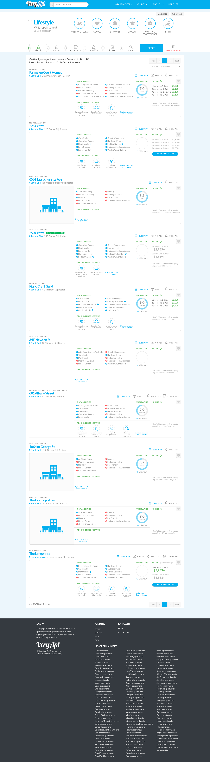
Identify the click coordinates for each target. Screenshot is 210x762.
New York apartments (134, 744)
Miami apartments (133, 715)
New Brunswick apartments (136, 735)
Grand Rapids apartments (105, 756)
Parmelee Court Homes (45, 72)
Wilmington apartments (166, 744)
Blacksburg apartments (104, 674)
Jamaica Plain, (37, 129)
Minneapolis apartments (135, 721)
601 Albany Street (41, 393)
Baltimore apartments (103, 665)
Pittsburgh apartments (165, 651)
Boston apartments (102, 683)
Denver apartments (102, 733)
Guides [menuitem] (142, 4)
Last (177, 61)
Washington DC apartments (167, 735)
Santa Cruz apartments (166, 689)
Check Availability (165, 154)
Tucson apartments (164, 724)
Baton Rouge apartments (104, 668)
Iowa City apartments (134, 671)
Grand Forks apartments (104, 753)
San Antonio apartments (166, 677)
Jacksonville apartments (135, 680)
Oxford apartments (133, 750)
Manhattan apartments (135, 709)
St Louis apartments (164, 706)
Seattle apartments (164, 692)
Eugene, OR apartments (104, 747)
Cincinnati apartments (103, 706)
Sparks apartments (164, 697)
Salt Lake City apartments (167, 674)
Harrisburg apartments (135, 656)
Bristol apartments (102, 689)
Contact (98, 633)
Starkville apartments (165, 703)
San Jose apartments (165, 686)
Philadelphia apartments (135, 753)
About (98, 629)
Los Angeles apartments (135, 697)
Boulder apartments (102, 686)
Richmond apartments (165, 665)
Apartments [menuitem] (123, 4)
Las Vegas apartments (134, 689)
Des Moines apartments (104, 735)
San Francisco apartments (167, 683)
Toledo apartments (164, 715)
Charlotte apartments (103, 697)
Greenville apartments (134, 653)
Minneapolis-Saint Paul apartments (139, 724)
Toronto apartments (165, 721)
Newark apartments (133, 733)
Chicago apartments (103, 703)
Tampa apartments (164, 712)
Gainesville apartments (104, 750)
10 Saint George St (42, 447)
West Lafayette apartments (167, 738)
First (152, 61)
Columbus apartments (103, 724)
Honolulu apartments (134, 662)
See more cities (162, 750)
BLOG (120, 628)
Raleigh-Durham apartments (168, 659)
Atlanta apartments (102, 659)
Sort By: (155, 66)
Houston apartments (134, 665)
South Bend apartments (166, 694)
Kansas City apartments (135, 683)
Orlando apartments (134, 747)
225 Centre (37, 126)
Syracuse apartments (165, 709)
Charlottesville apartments (105, 700)
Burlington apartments (103, 692)
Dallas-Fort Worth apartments (107, 730)
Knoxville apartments (134, 686)
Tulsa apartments (163, 727)
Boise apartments (102, 680)
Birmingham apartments (104, 671)
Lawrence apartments (134, 692)
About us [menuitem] (158, 4)
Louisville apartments (134, 700)
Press (97, 640)
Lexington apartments (134, 694)
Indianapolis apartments (135, 668)
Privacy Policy (56, 653)
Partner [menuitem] (173, 4)
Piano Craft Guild (41, 286)
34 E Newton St (39, 340)
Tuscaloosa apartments (166, 730)
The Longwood (39, 554)
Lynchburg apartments (134, 703)
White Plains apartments (166, 741)
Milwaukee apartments (135, 718)
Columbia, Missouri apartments (107, 721)
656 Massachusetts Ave (45, 179)
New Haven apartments (135, 738)
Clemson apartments (103, 709)
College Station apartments (105, 715)
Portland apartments (165, 653)
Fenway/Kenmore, (39, 557)
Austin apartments (102, 662)
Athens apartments (102, 656)
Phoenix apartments (133, 756)
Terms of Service (43, 653)
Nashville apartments (134, 730)
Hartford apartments (134, 659)
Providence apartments (166, 656)
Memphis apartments (134, 712)
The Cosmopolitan (42, 500)
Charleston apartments (104, 694)
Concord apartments (103, 727)
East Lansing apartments (104, 744)
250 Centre (37, 233)
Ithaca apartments (133, 677)
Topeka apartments (164, 718)
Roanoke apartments (165, 668)
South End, (36, 76)
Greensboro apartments (135, 651)
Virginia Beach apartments (167, 733)
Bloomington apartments (104, 677)
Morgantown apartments (136, 727)
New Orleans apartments (135, 741)
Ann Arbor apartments (104, 653)
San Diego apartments (165, 680)
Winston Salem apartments (167, 747)
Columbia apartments (103, 718)
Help (97, 636)
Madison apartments (134, 706)
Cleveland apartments (103, 712)
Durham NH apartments (104, 741)
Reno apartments (163, 662)
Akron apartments (102, 651)
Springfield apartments (165, 700)
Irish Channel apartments (135, 674)
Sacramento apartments (166, 671)
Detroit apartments (102, 738)
